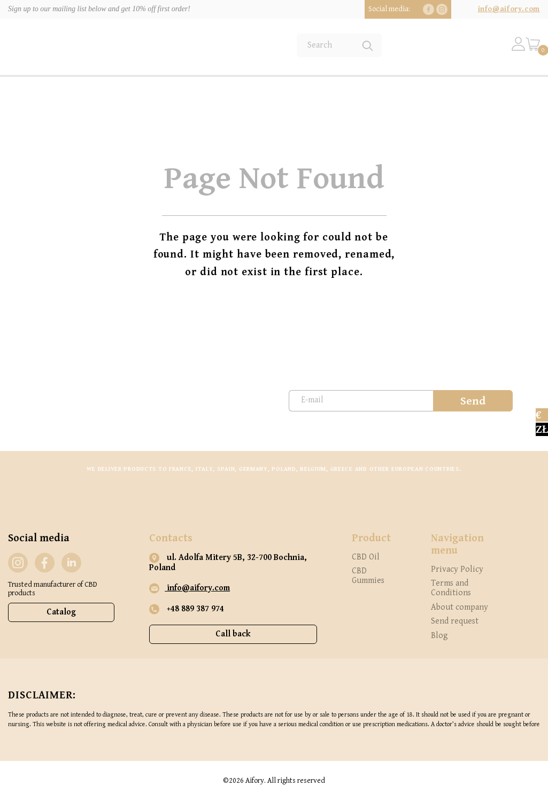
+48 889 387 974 (186, 609)
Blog (439, 636)
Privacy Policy (457, 569)
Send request (454, 621)
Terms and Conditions (451, 588)
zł (542, 429)
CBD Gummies (368, 576)
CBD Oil (366, 557)
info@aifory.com (509, 9)
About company (459, 607)
